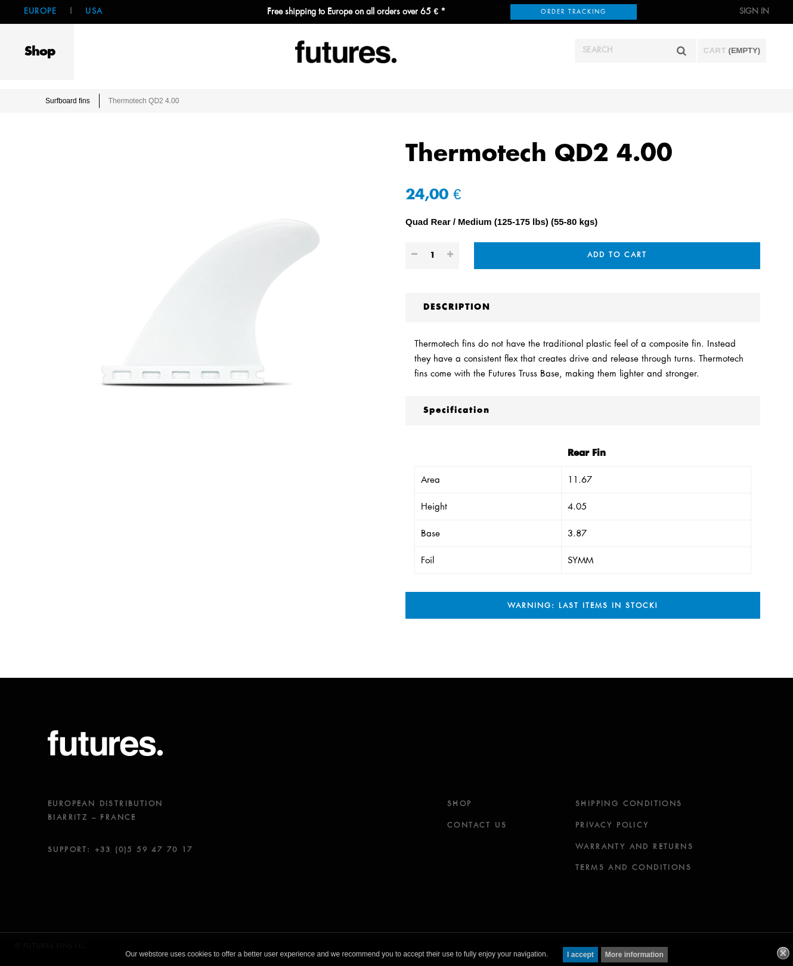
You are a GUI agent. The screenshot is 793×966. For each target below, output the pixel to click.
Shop (39, 52)
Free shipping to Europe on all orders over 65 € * (356, 12)
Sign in (754, 12)
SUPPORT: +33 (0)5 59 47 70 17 (120, 850)
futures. (105, 743)
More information (634, 954)
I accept (580, 954)
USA (94, 12)
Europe (40, 12)
